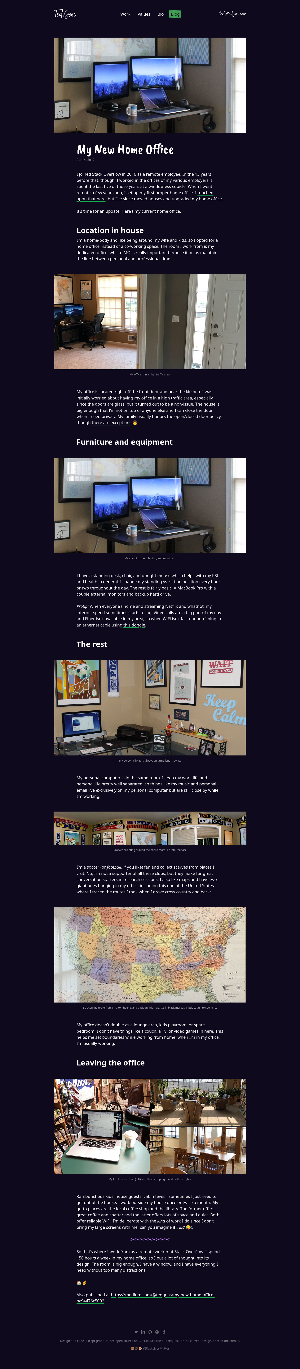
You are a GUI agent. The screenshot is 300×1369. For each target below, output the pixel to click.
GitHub (144, 1341)
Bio (160, 14)
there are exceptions (111, 422)
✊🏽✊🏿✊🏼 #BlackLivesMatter (150, 1348)
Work (125, 14)
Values (144, 14)
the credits (231, 1341)
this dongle (134, 625)
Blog (175, 14)
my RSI (211, 575)
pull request (170, 1341)
